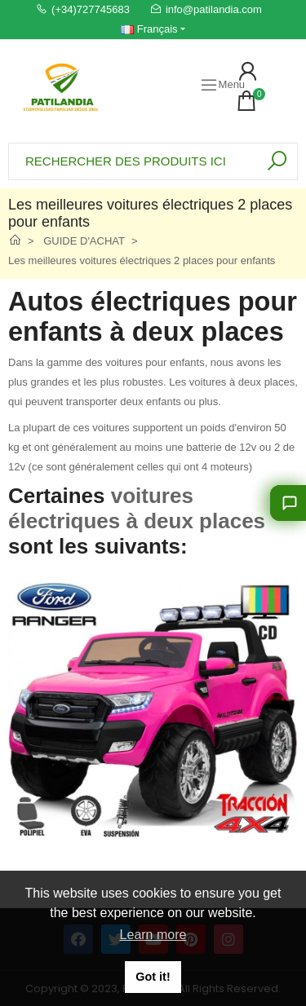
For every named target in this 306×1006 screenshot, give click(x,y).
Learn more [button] (153, 935)
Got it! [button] (152, 976)
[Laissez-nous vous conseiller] (288, 503)
